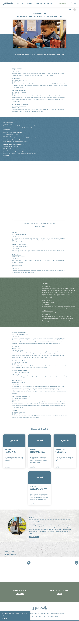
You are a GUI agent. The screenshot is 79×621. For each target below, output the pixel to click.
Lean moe (18, 615)
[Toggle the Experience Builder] (62, 3)
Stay (18, 3)
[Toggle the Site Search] (71, 3)
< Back (70, 9)
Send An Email (34, 536)
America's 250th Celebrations (43, 3)
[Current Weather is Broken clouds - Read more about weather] (68, 3)
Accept (4, 618)
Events (29, 3)
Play (23, 3)
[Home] (8, 3)
